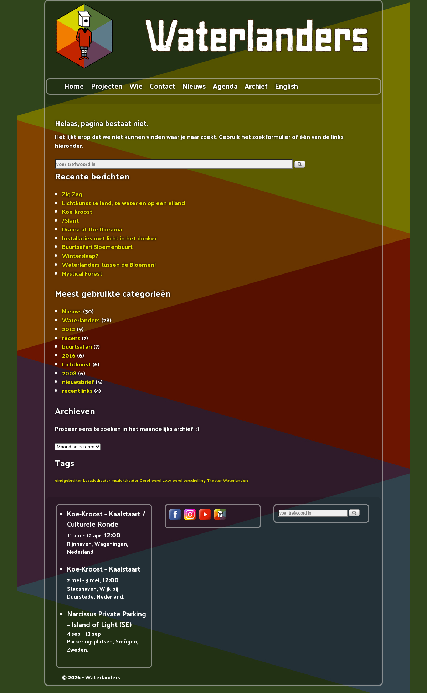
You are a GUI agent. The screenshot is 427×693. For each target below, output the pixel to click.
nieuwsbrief (78, 381)
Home (74, 85)
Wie (136, 85)
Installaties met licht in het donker (109, 238)
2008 (69, 373)
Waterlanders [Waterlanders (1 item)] (236, 480)
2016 (69, 355)
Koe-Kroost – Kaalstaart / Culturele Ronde (106, 518)
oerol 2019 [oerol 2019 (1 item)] (161, 480)
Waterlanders (81, 319)
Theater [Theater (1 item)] (214, 480)
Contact (162, 85)
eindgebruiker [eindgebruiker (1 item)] (68, 480)
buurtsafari (77, 346)
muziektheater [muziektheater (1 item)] (125, 480)
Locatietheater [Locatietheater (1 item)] (96, 480)
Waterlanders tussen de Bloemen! (109, 264)
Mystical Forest (82, 273)
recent (71, 337)
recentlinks (77, 390)
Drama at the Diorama (92, 229)
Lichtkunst (76, 364)
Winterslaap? (80, 255)
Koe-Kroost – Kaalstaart (103, 568)
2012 (68, 328)
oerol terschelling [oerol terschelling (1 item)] (189, 480)
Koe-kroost (77, 211)
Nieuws (194, 85)
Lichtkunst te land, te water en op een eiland (123, 202)
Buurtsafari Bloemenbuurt (97, 246)
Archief (256, 85)
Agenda (225, 85)
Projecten (106, 85)
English (286, 85)
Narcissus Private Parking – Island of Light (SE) (106, 618)
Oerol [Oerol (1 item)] (145, 480)
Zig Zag (72, 193)
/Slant (70, 220)
